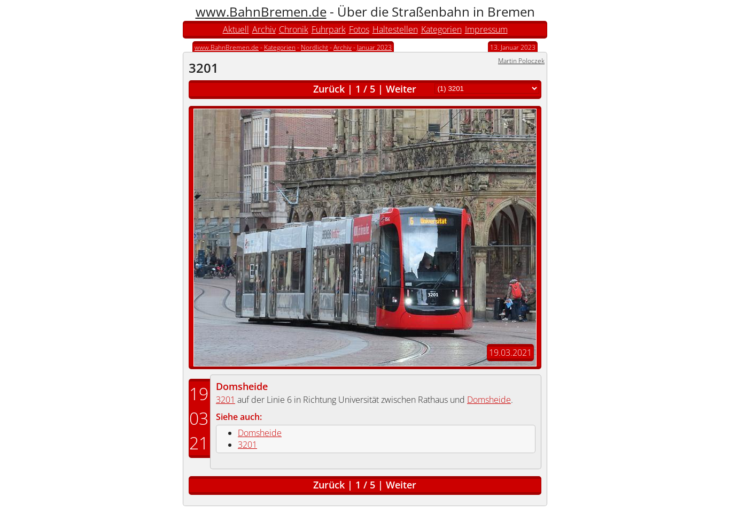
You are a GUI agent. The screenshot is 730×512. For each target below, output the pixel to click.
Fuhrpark (329, 29)
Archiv (264, 29)
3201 (225, 400)
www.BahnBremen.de (261, 11)
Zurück (329, 88)
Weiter (401, 88)
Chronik (293, 29)
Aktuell (236, 29)
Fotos (359, 29)
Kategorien (441, 29)
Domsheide (242, 386)
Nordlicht (314, 47)
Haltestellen (395, 29)
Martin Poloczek (521, 60)
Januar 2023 (374, 47)
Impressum (486, 29)
